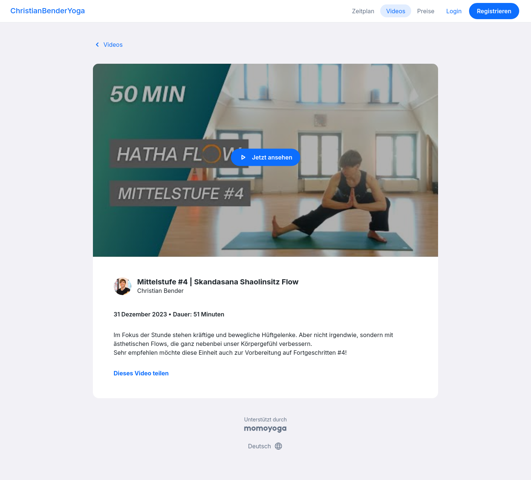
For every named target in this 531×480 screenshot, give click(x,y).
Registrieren (494, 11)
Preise (425, 11)
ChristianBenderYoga (47, 10)
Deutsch (265, 446)
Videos (395, 11)
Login (454, 11)
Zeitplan (363, 11)
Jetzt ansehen (265, 157)
